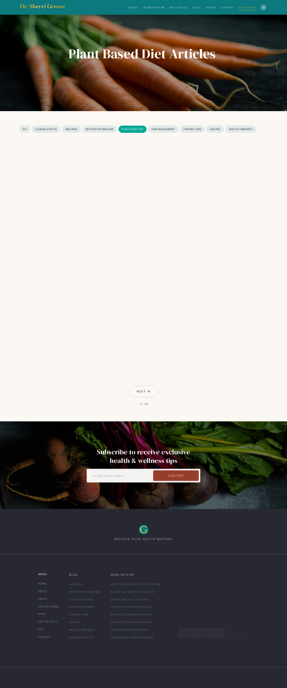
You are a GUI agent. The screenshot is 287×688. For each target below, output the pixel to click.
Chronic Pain (192, 129)
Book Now (247, 7)
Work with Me (154, 7)
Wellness (71, 129)
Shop (42, 615)
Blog (197, 7)
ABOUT (133, 7)
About (42, 593)
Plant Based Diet (132, 129)
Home (42, 585)
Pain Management (163, 129)
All (25, 129)
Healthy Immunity (241, 129)
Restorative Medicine (99, 129)
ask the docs (48, 623)
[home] (43, 7)
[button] (179, 7)
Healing (215, 129)
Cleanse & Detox (46, 129)
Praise (211, 7)
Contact (227, 7)
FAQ (40, 631)
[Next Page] (143, 391)
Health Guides (48, 608)
